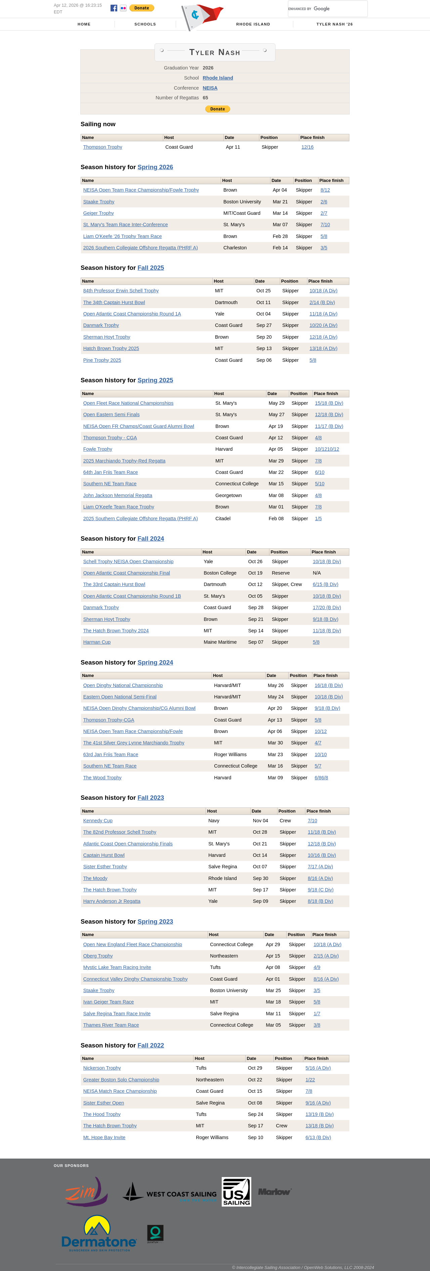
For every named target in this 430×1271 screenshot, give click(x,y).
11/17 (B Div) (329, 426)
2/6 (323, 201)
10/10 (321, 754)
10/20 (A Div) (323, 325)
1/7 (316, 1013)
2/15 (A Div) (326, 956)
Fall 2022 (150, 1045)
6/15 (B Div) (325, 584)
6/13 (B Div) (318, 1137)
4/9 (316, 967)
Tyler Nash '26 (334, 24)
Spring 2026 (155, 166)
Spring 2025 (155, 380)
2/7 (323, 213)
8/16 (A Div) (320, 878)
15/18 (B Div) (329, 403)
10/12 (321, 449)
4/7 (318, 742)
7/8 (318, 460)
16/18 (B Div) (329, 685)
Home (84, 24)
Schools (145, 24)
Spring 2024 (155, 662)
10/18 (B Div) (327, 561)
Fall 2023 (150, 797)
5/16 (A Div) (318, 1068)
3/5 (323, 247)
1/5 (318, 518)
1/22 (310, 1079)
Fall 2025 (150, 267)
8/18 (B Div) (320, 901)
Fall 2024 (150, 538)
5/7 (318, 766)
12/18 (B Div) (329, 414)
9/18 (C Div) (321, 889)
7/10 (325, 224)
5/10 (320, 483)
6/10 (320, 472)
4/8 (318, 437)
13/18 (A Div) (323, 348)
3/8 (316, 1025)
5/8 (323, 236)
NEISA (210, 88)
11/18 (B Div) (327, 630)
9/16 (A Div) (318, 1103)
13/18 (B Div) (320, 1125)
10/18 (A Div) (323, 290)
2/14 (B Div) (322, 302)
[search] (319, 9)
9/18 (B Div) (325, 619)
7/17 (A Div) (320, 866)
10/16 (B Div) (322, 855)
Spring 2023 (155, 921)
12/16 (308, 147)
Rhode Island (253, 24)
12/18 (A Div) (323, 337)
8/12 (325, 190)
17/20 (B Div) (327, 607)
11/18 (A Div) (323, 313)
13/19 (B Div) (320, 1114)
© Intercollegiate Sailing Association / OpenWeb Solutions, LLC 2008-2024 (303, 1267)
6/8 (318, 777)
